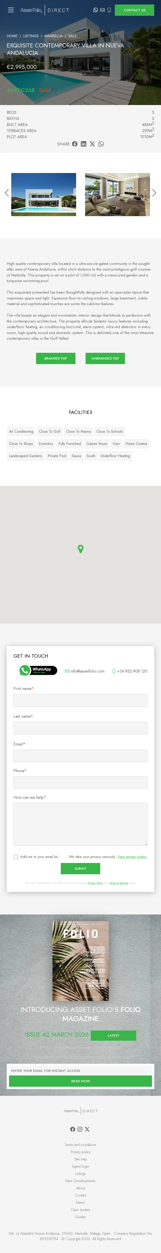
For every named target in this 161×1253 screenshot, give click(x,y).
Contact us (134, 10)
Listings (31, 36)
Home (12, 36)
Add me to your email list (39, 856)
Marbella (54, 36)
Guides (80, 1217)
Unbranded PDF (105, 358)
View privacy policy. (132, 856)
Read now (80, 1081)
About (80, 1188)
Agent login (80, 1166)
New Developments (80, 1180)
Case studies (80, 1209)
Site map (80, 1159)
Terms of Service (118, 883)
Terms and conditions (80, 1144)
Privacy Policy (95, 883)
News (80, 1202)
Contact (80, 1195)
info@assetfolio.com (84, 671)
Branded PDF (55, 358)
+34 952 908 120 (129, 671)
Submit (80, 868)
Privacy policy (81, 1152)
